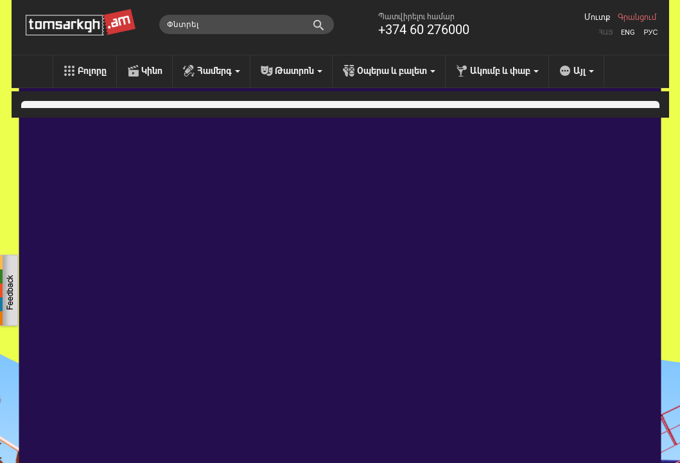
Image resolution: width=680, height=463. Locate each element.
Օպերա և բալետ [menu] (396, 71)
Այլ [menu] (583, 71)
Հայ (605, 32)
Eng (628, 32)
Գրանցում (637, 17)
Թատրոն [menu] (298, 71)
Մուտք (597, 17)
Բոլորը (92, 71)
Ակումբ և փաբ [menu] (504, 71)
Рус (650, 32)
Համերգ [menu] (218, 71)
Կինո (151, 71)
